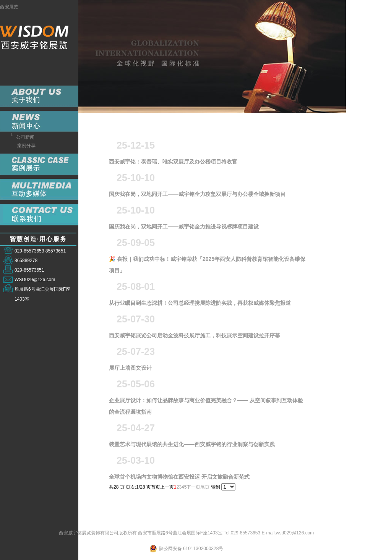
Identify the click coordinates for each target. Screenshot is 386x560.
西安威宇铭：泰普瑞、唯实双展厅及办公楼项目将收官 (173, 163)
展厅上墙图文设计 (130, 369)
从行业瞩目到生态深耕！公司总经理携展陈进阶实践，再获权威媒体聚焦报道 (200, 304)
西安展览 (9, 7)
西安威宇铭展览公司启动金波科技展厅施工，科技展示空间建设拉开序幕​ (194, 337)
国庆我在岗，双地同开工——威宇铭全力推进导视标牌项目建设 (184, 228)
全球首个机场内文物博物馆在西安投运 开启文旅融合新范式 (179, 478)
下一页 (193, 487)
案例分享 (26, 145)
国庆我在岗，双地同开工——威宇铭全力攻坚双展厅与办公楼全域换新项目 (197, 196)
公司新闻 (25, 137)
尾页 (204, 487)
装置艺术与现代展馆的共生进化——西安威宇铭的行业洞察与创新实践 (192, 446)
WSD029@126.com (35, 279)
